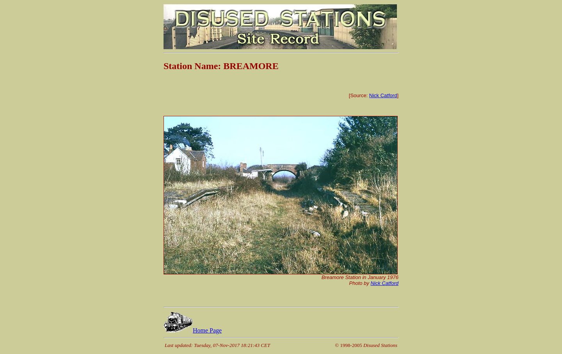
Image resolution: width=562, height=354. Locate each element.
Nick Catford (383, 95)
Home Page (193, 330)
